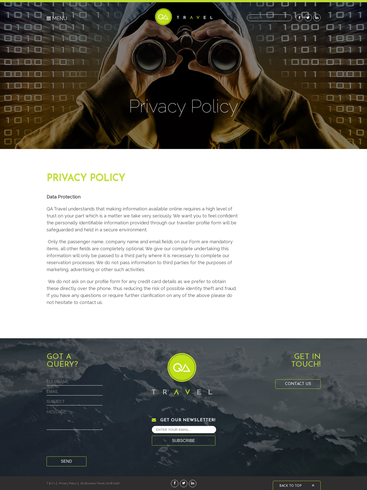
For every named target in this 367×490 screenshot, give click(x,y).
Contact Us (298, 384)
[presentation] (84, 444)
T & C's (51, 483)
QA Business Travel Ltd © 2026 (99, 483)
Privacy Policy (68, 483)
